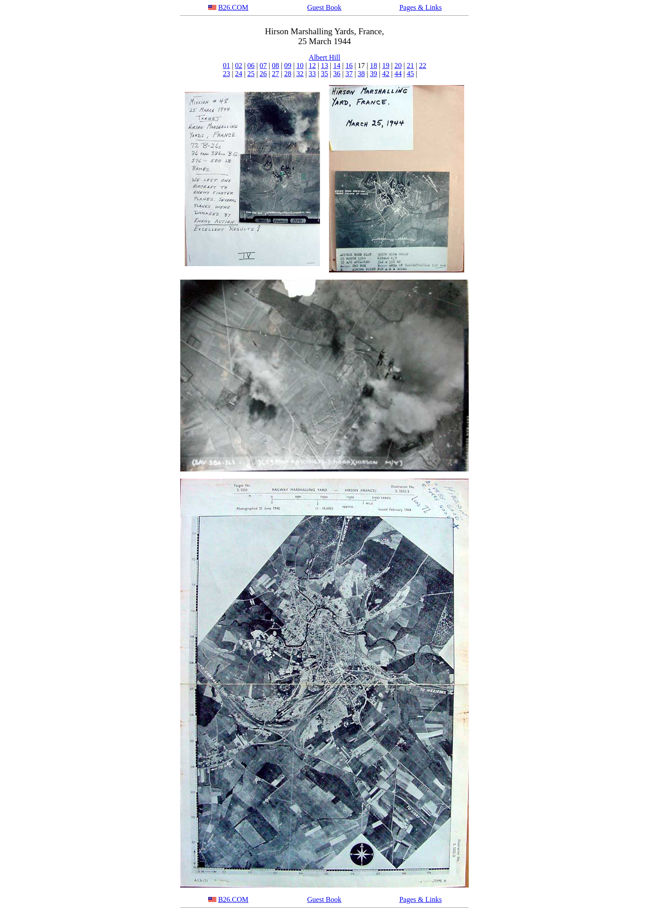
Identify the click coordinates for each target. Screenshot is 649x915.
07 (263, 65)
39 (373, 73)
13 (324, 65)
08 (275, 65)
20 (398, 65)
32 (300, 73)
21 (410, 65)
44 (398, 73)
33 (312, 73)
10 (300, 65)
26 (263, 73)
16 (348, 65)
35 (324, 73)
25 (251, 73)
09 (287, 65)
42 (385, 73)
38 (361, 73)
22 (422, 65)
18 (373, 65)
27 (275, 73)
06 (251, 65)
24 (238, 73)
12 (312, 65)
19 (385, 65)
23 (226, 73)
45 (410, 73)
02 (238, 65)
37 (348, 73)
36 (336, 73)
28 (287, 73)
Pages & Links (420, 7)
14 (336, 65)
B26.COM (233, 7)
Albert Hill (324, 57)
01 (226, 65)
